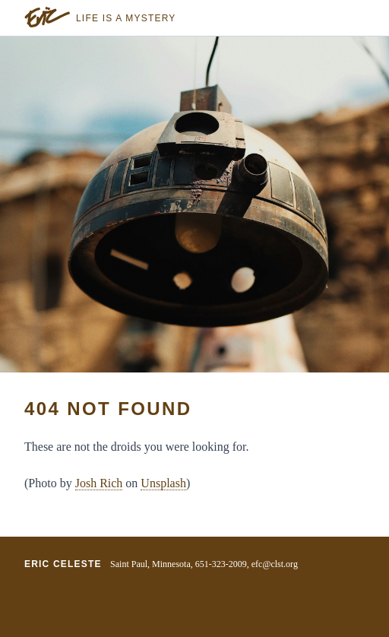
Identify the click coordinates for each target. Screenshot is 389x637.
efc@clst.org (274, 564)
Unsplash (163, 483)
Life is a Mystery (126, 18)
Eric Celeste (63, 564)
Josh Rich (99, 483)
